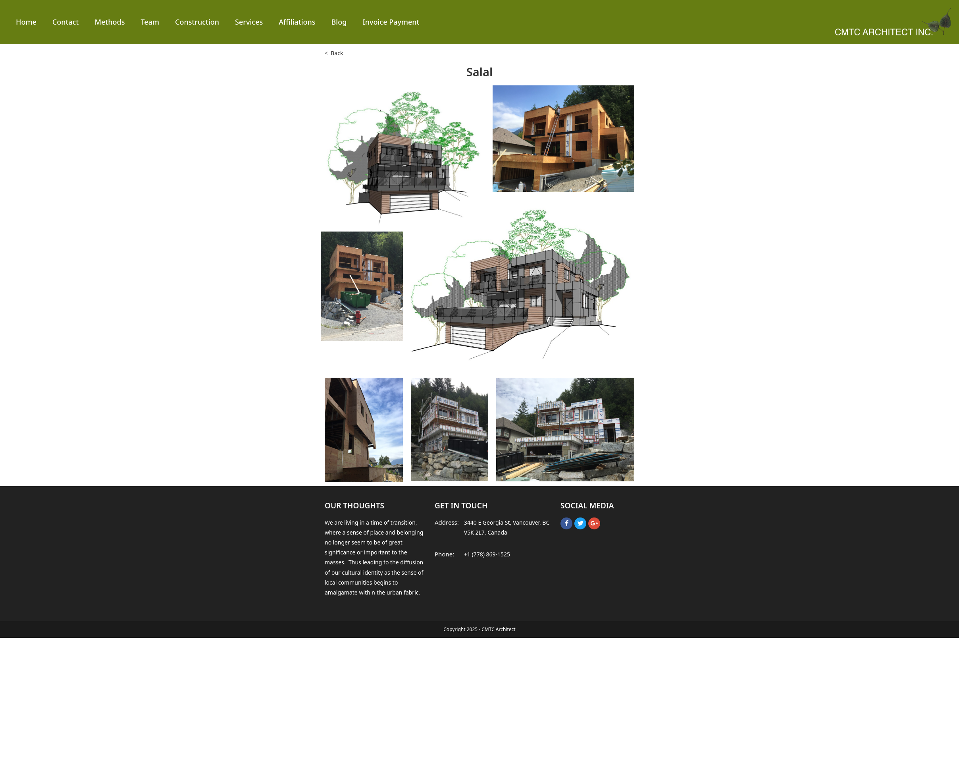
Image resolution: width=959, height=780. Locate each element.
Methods (109, 22)
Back (337, 53)
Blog (339, 22)
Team (150, 22)
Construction (197, 22)
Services (249, 22)
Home (26, 22)
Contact (65, 22)
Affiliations (297, 22)
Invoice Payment (390, 22)
